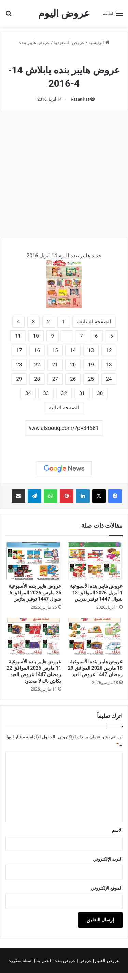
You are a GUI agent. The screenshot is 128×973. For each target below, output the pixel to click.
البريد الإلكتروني (108, 859)
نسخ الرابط (64, 443)
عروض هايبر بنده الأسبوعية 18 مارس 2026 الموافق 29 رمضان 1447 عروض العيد (95, 668)
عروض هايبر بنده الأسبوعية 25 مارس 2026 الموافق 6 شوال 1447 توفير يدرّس (35, 592)
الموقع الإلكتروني (107, 888)
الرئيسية (98, 42)
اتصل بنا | (43, 960)
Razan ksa (80, 99)
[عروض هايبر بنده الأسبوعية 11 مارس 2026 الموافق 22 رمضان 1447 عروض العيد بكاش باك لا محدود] (33, 636)
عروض (85, 960)
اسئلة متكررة (21, 960)
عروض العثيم (106, 960)
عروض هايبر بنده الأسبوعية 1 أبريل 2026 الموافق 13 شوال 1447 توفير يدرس (96, 592)
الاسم (117, 830)
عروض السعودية (69, 42)
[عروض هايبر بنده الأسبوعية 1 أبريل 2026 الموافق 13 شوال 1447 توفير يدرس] (95, 561)
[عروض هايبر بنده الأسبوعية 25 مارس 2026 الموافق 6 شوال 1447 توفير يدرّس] (33, 561)
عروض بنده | (65, 960)
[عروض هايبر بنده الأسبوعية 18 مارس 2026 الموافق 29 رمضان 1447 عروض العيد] (95, 636)
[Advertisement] (64, 174)
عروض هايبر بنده (34, 42)
